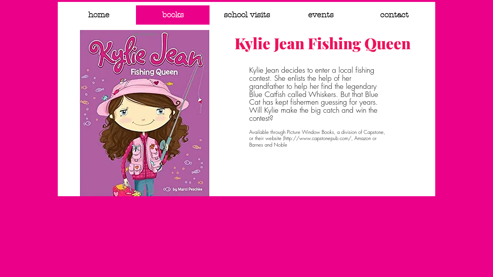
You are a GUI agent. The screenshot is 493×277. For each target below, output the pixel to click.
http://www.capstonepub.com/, (318, 138)
